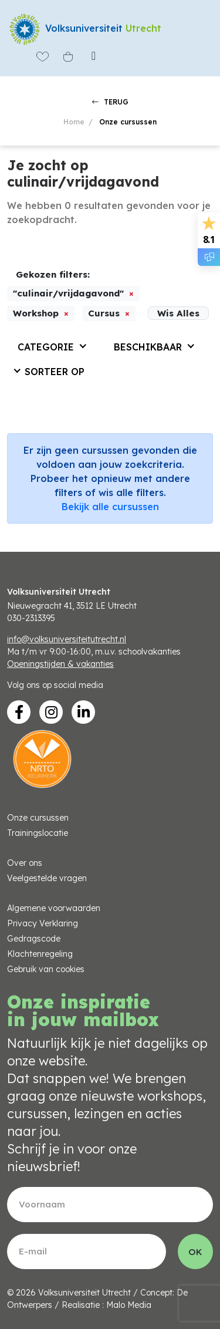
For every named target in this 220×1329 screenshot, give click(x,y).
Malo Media (128, 1305)
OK (195, 1251)
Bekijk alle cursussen (110, 506)
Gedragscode (33, 938)
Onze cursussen (38, 817)
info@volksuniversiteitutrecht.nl (66, 639)
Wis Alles (178, 313)
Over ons (24, 863)
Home (73, 121)
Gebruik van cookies (45, 969)
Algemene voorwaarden (53, 908)
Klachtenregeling (40, 954)
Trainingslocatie (37, 833)
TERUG (110, 101)
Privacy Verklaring (42, 923)
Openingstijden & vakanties (60, 664)
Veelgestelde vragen (47, 878)
